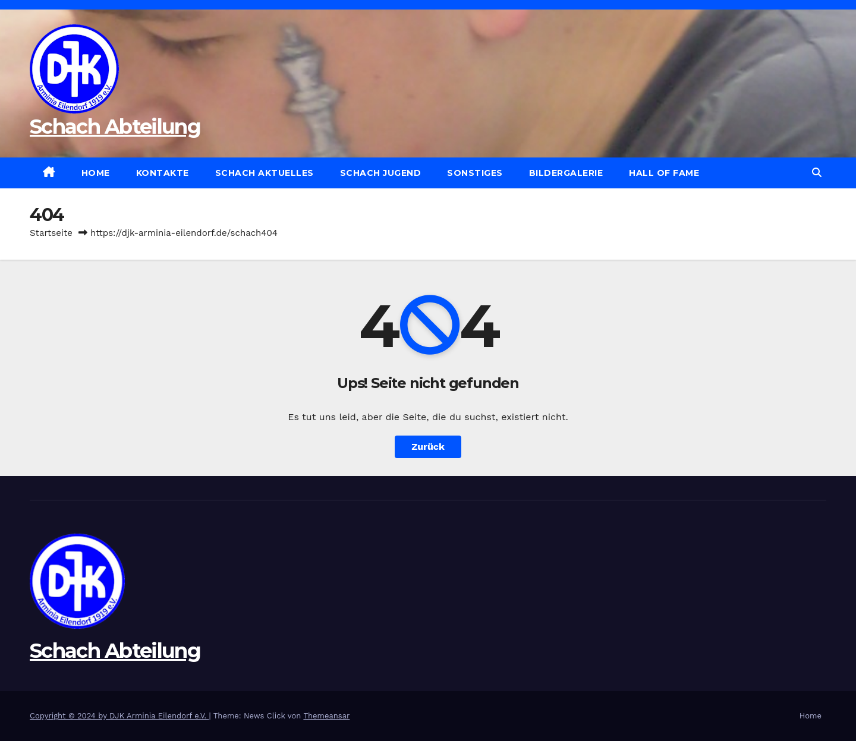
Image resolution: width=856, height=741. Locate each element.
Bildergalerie (566, 173)
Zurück (428, 446)
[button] (817, 172)
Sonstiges (475, 173)
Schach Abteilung (115, 126)
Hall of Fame (664, 173)
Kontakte (162, 173)
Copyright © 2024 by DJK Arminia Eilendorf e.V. (119, 715)
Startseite (51, 233)
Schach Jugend (380, 173)
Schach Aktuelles (264, 173)
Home (95, 173)
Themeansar (326, 715)
